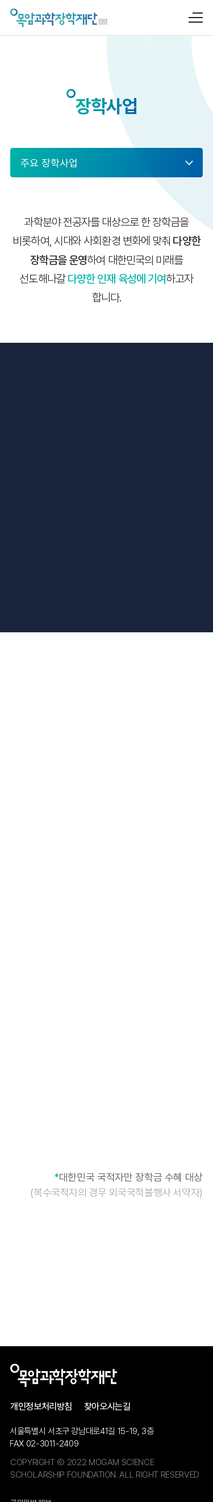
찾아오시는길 (107, 1406)
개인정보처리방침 (41, 1406)
